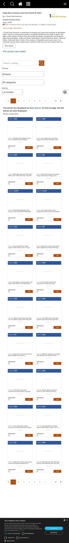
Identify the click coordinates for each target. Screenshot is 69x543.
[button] (23, 541)
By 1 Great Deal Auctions (12, 16)
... (50, 101)
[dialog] (34, 530)
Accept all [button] (54, 528)
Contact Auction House (11, 20)
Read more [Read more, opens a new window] (21, 530)
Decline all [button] (54, 532)
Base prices (35, 108)
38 (56, 101)
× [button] (67, 520)
